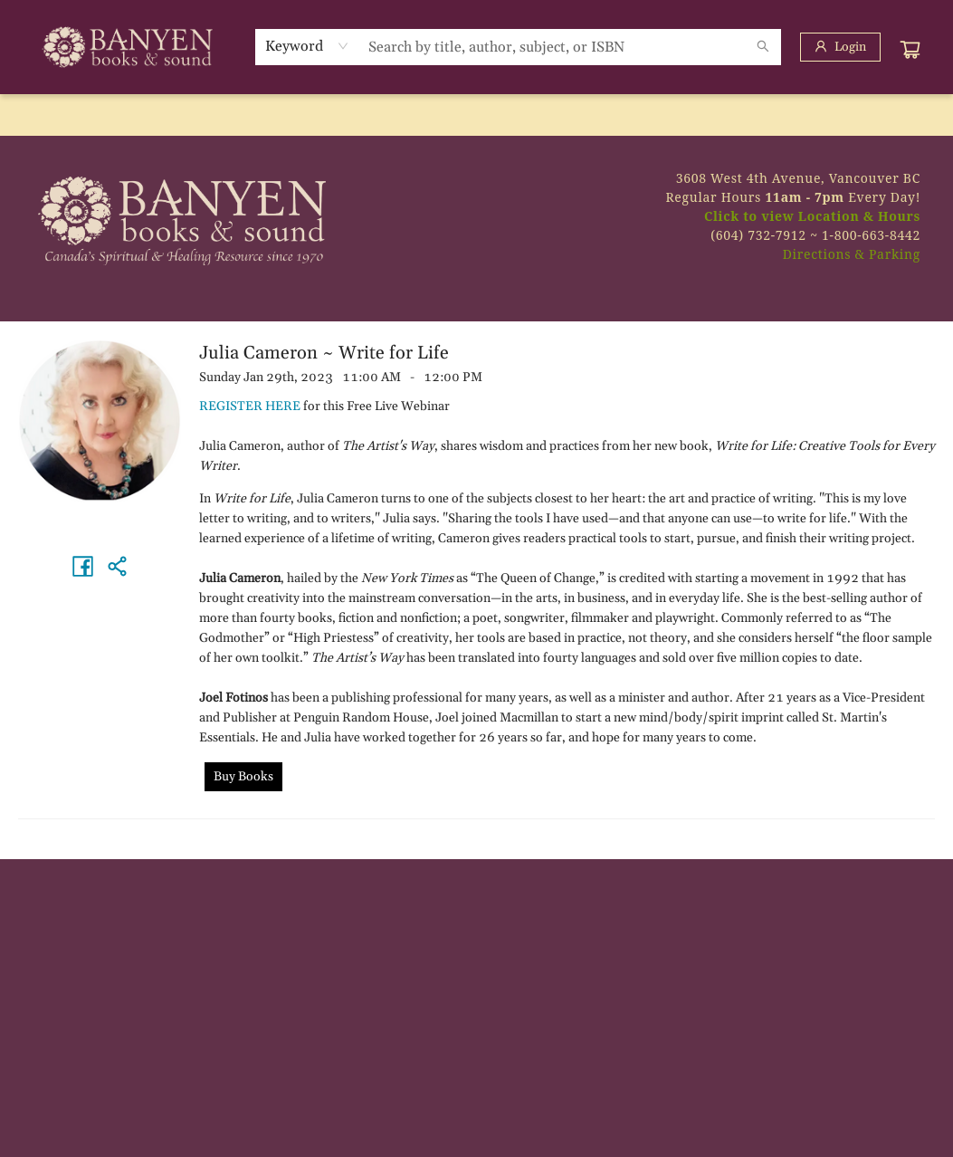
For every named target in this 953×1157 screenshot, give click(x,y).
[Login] (840, 47)
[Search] (763, 47)
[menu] (476, 115)
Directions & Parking (851, 254)
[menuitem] (39, 115)
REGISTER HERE (249, 406)
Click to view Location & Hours (812, 216)
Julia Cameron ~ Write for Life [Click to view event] (324, 353)
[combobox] (307, 46)
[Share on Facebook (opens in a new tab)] (82, 565)
